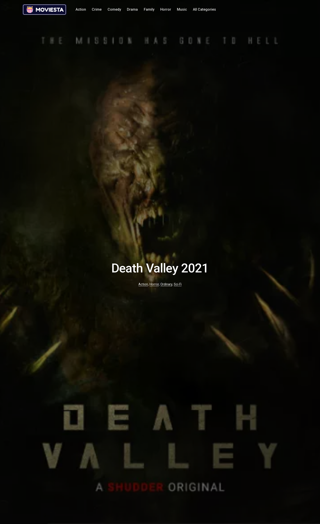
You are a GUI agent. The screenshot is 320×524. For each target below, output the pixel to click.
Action (81, 9)
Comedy (114, 9)
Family (149, 9)
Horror (165, 9)
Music (182, 9)
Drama (132, 9)
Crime (97, 9)
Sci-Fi (178, 284)
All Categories (204, 9)
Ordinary (166, 284)
